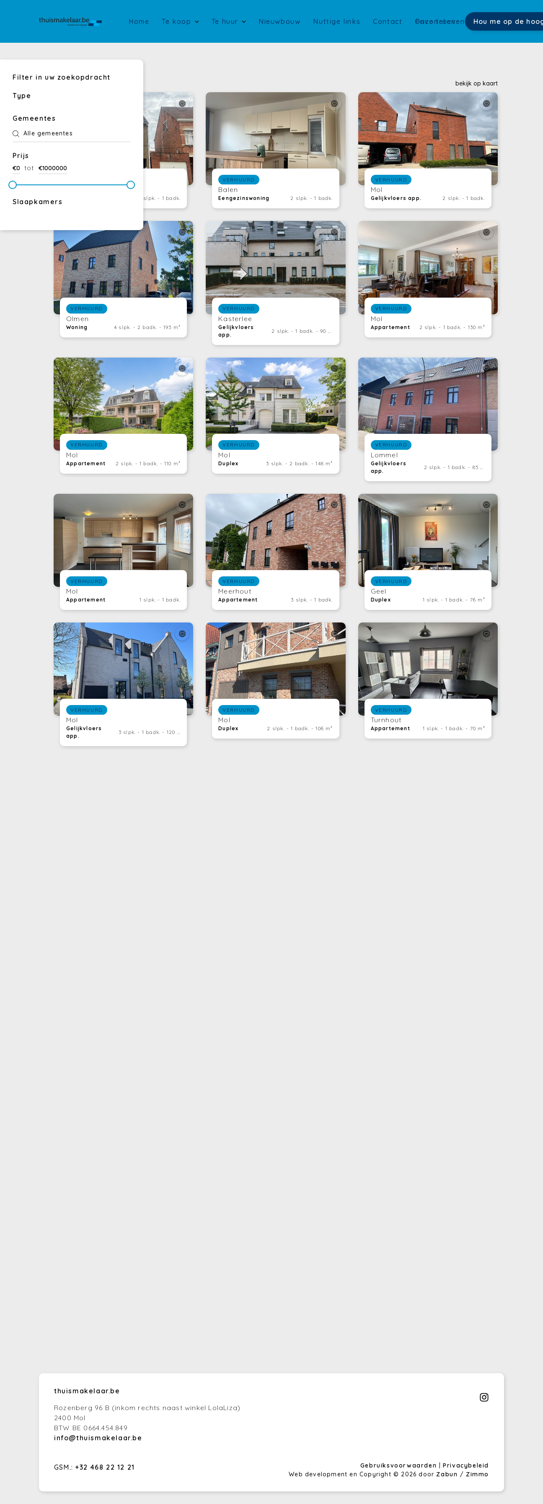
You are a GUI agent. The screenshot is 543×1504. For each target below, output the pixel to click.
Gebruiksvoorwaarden (399, 1465)
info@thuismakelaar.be (98, 1438)
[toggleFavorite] (182, 103)
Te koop (178, 21)
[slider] (12, 185)
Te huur (226, 21)
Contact (387, 21)
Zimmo (477, 1474)
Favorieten (435, 21)
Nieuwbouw (279, 21)
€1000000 (53, 168)
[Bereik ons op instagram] (484, 1399)
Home (139, 21)
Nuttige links (336, 21)
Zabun (447, 1474)
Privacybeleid (466, 1465)
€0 (16, 168)
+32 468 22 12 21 (105, 1467)
